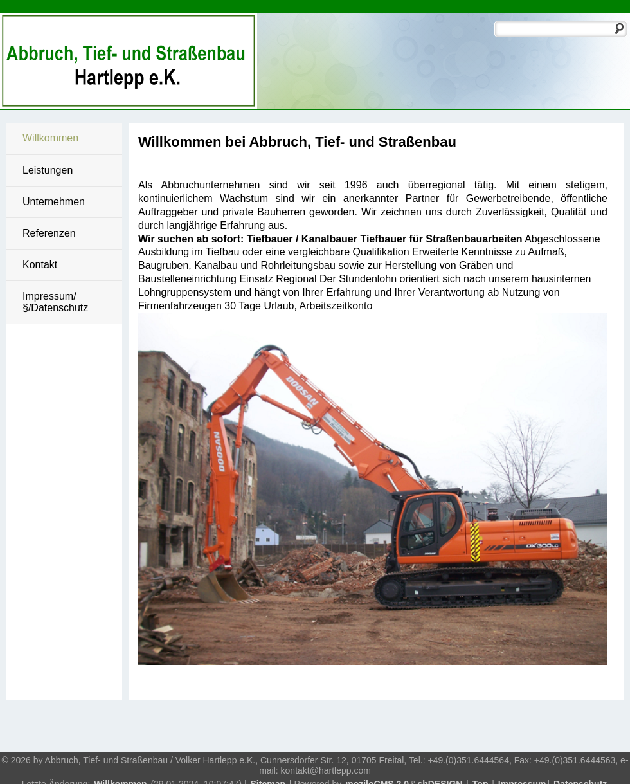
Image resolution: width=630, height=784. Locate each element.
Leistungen (47, 170)
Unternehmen (53, 201)
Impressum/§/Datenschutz (55, 302)
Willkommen (50, 137)
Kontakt (39, 264)
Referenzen (49, 233)
